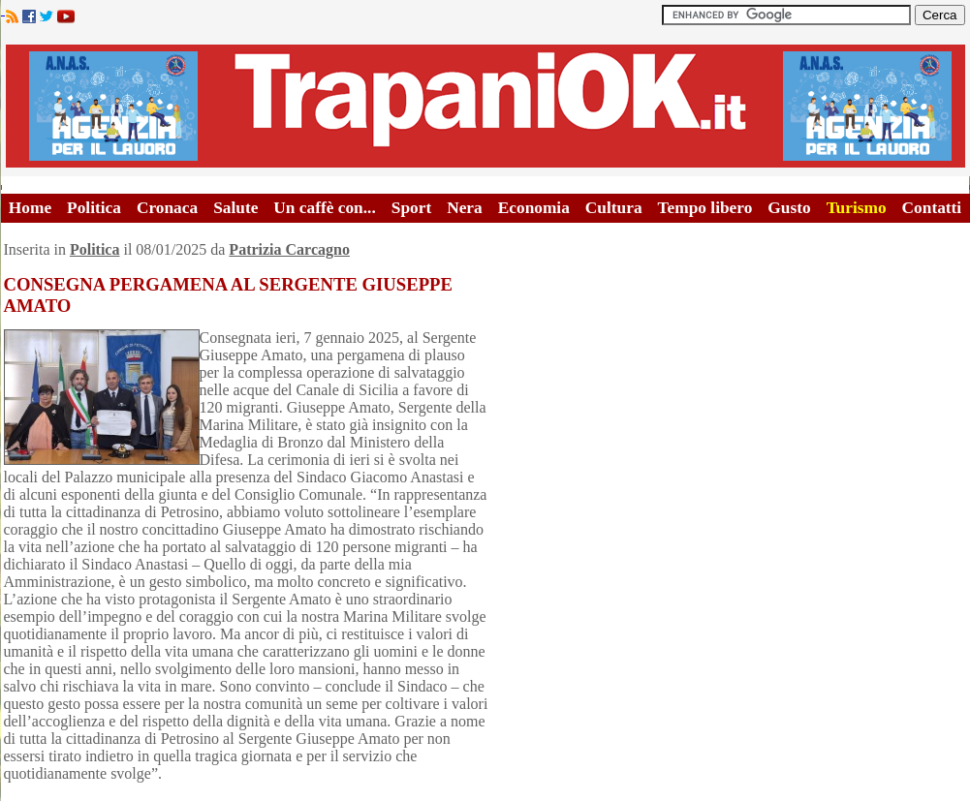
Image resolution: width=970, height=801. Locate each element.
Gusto (788, 208)
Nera (465, 208)
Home (30, 208)
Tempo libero (705, 208)
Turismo (857, 208)
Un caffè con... (324, 208)
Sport (411, 208)
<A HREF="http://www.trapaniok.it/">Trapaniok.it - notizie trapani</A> (485, 106)
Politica (94, 208)
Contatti (932, 208)
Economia (534, 208)
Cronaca (167, 208)
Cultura (613, 208)
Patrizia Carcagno (289, 249)
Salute (235, 208)
